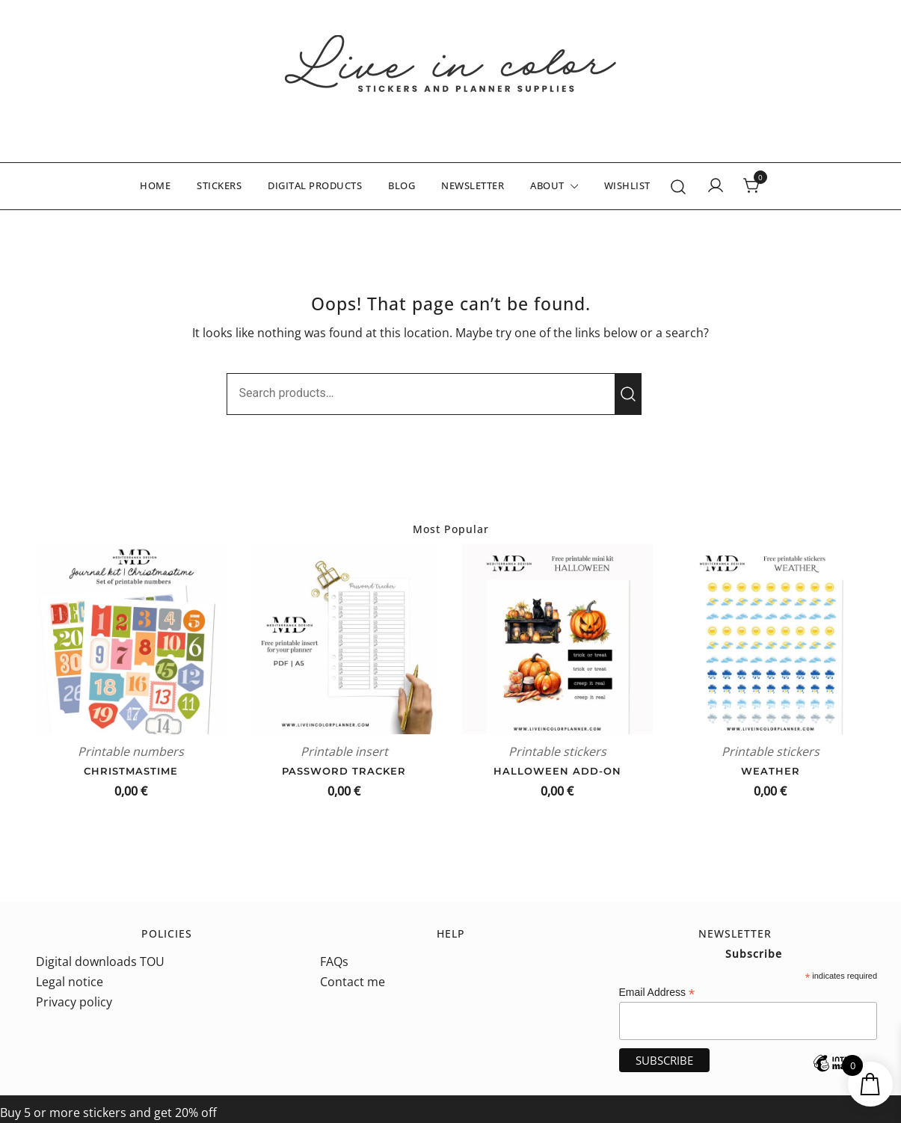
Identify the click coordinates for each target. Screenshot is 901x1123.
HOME (155, 185)
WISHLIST (627, 185)
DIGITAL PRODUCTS (315, 185)
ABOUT (547, 185)
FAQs (334, 961)
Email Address (657, 992)
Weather (770, 771)
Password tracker (344, 771)
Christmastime (131, 771)
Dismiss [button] (242, 1112)
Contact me (352, 981)
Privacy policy (74, 1002)
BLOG (401, 185)
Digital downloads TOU (100, 961)
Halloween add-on (557, 771)
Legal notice (69, 981)
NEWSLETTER (472, 185)
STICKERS (219, 185)
